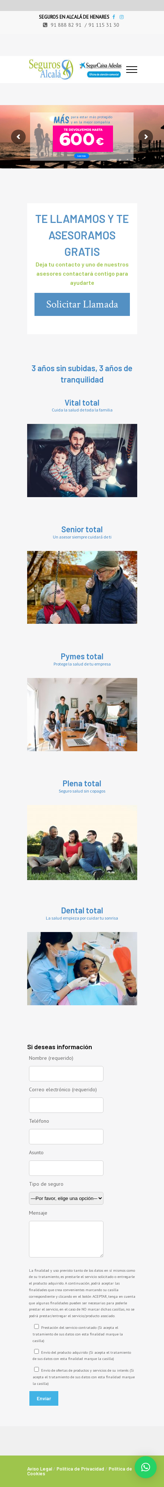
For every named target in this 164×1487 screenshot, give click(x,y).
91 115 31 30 (103, 24)
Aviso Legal (39, 1469)
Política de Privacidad (80, 1469)
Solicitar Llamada (82, 304)
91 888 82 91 (66, 24)
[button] (146, 1467)
